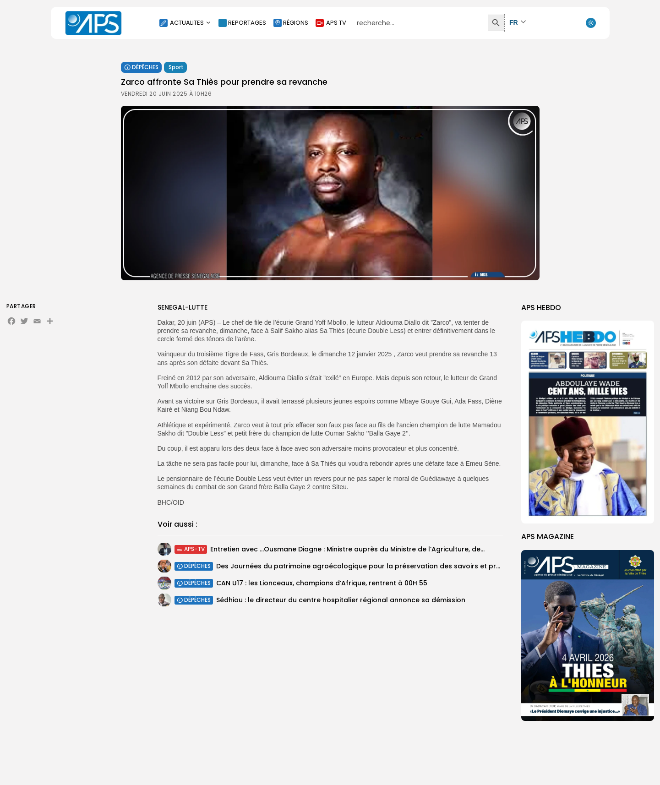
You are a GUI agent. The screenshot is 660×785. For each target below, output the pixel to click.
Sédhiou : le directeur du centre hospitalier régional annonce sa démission (340, 602)
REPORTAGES (242, 22)
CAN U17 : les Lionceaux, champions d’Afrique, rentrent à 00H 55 (321, 584)
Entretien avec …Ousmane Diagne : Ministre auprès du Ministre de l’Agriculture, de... (347, 551)
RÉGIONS (290, 22)
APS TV (331, 22)
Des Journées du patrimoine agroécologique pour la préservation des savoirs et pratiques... (370, 567)
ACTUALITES (185, 22)
